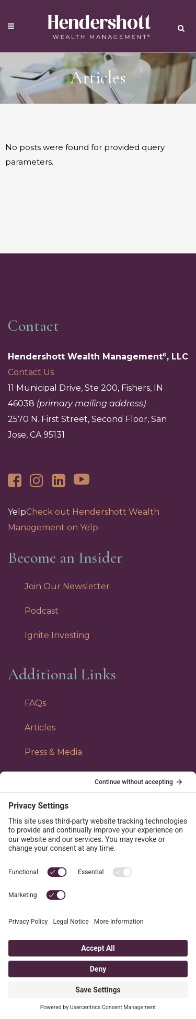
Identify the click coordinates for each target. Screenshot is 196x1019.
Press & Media (53, 752)
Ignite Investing (57, 635)
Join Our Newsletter (67, 586)
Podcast (42, 611)
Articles (40, 727)
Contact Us (31, 372)
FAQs (35, 703)
